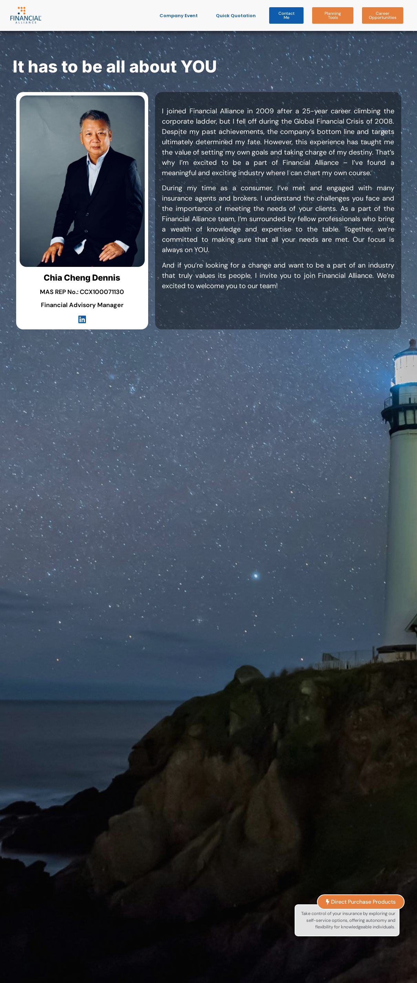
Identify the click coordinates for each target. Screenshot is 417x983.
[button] (286, 15)
